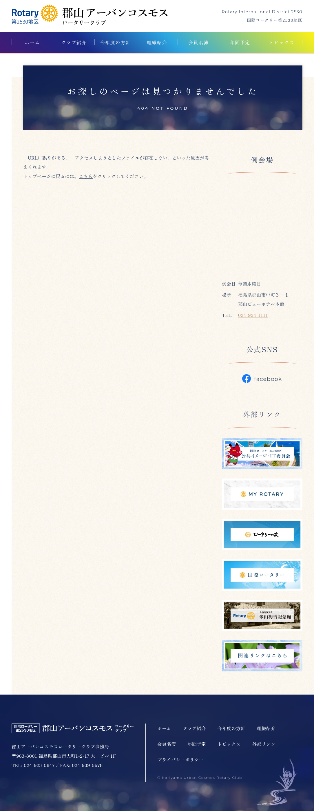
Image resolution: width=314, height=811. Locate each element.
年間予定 (240, 42)
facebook (262, 378)
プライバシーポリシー (180, 759)
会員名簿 (198, 42)
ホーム (32, 42)
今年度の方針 (115, 42)
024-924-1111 (253, 314)
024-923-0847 (39, 764)
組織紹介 (157, 42)
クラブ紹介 (74, 42)
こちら (86, 176)
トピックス (281, 42)
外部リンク (263, 743)
